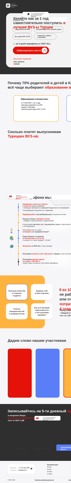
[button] (31, 50)
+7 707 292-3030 (23, 468)
